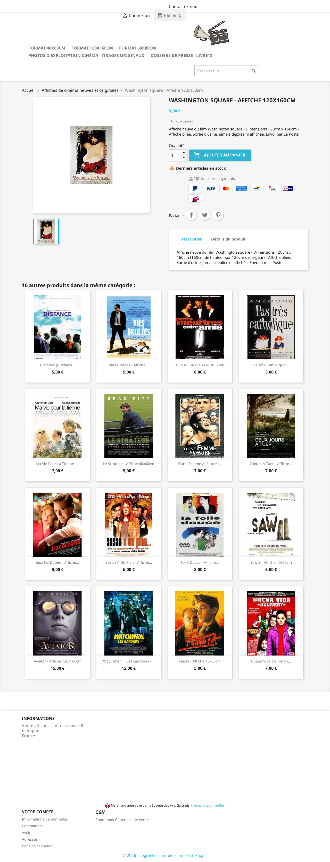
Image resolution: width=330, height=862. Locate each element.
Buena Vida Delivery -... (271, 661)
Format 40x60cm (46, 48)
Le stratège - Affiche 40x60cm (128, 463)
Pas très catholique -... (271, 364)
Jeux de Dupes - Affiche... (57, 562)
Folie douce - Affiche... (200, 562)
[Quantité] (175, 155)
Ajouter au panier (219, 155)
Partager (191, 215)
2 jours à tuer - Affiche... (271, 463)
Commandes (33, 825)
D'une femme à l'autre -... (199, 463)
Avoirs (27, 832)
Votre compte (37, 812)
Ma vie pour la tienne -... (57, 463)
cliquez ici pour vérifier (208, 805)
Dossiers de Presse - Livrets (181, 55)
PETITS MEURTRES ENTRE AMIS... (199, 364)
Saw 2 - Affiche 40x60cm (271, 562)
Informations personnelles (45, 819)
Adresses (30, 839)
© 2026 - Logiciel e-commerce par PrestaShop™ (165, 855)
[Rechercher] (226, 70)
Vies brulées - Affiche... (128, 364)
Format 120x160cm (92, 48)
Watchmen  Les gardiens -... (128, 661)
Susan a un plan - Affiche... (128, 562)
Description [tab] (191, 239)
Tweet (205, 215)
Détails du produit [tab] (228, 239)
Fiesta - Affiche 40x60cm (200, 661)
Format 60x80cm (137, 48)
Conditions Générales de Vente (122, 819)
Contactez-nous (184, 6)
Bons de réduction (38, 845)
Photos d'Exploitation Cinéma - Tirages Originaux (86, 55)
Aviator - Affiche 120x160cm (57, 661)
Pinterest (218, 215)
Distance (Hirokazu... (57, 364)
